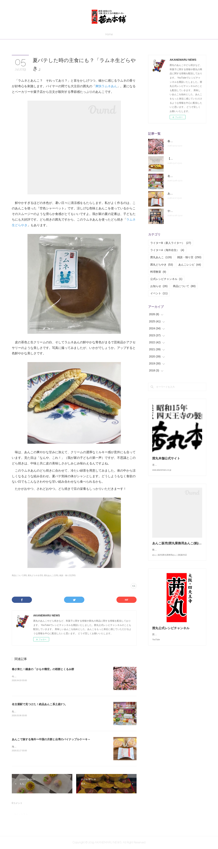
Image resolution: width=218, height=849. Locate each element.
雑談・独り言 (189, 257)
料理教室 (158, 271)
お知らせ (159, 286)
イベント (159, 293)
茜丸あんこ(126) (51, 575)
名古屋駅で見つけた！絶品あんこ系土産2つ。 (40, 704)
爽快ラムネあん (106, 86)
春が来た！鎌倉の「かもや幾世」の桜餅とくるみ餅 (43, 669)
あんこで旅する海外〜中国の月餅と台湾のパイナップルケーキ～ (51, 739)
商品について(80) (19, 575)
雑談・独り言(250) (67, 575)
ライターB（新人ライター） (170, 242)
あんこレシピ (189, 264)
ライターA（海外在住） (167, 250)
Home (109, 34)
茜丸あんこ (161, 257)
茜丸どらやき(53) (35, 575)
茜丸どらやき (161, 264)
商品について (184, 286)
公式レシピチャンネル (166, 278)
